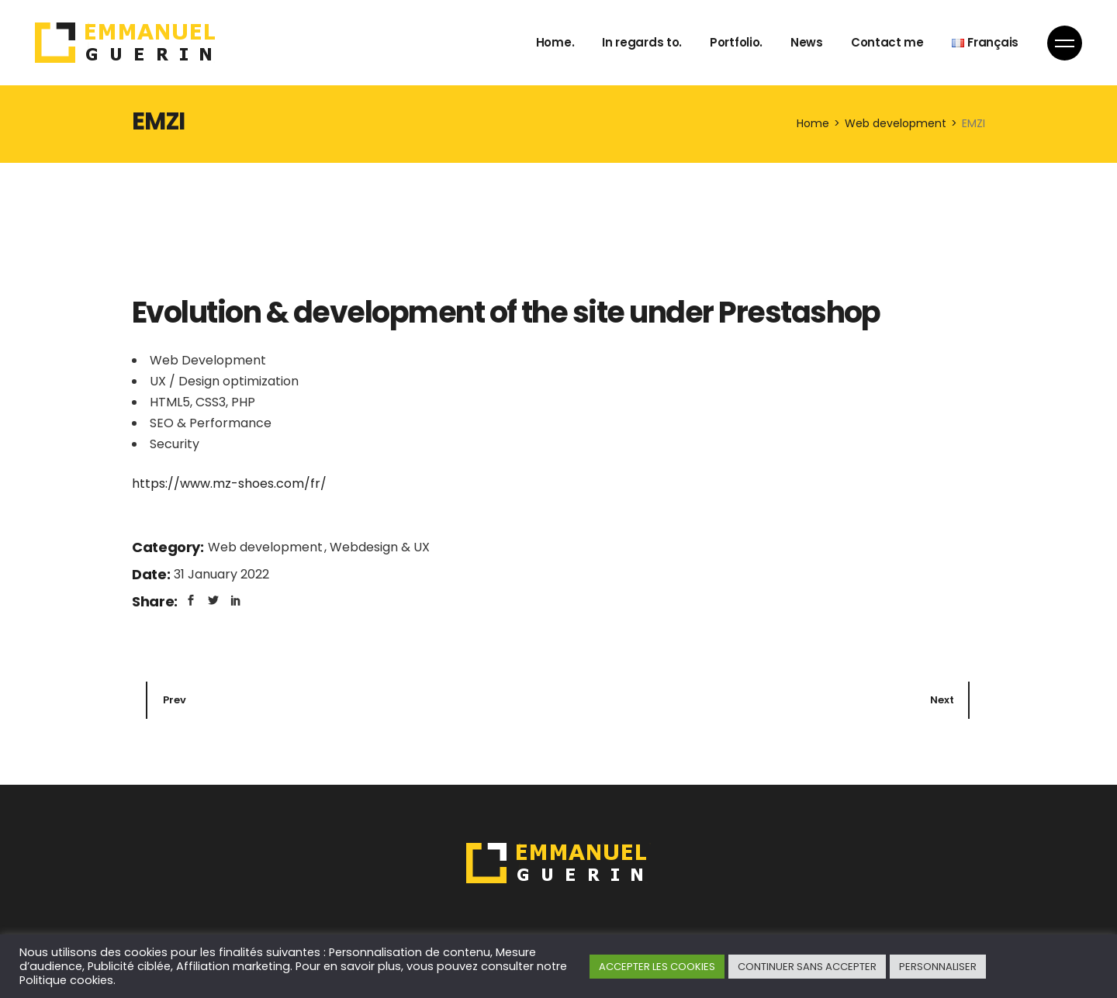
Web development (267, 547)
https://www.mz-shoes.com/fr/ (229, 483)
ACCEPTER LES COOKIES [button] (657, 966)
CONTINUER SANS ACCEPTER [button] (807, 966)
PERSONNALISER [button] (938, 966)
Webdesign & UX (380, 547)
